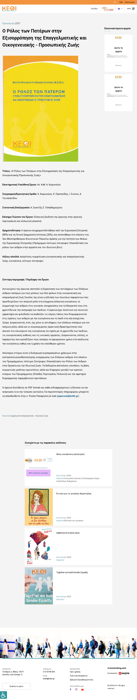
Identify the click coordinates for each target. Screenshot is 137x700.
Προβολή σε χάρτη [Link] (16, 686)
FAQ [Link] (121, 2)
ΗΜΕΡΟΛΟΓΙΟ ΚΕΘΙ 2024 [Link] (67, 533)
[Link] (115, 2)
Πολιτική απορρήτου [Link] (78, 676)
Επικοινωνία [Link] (130, 2)
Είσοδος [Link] (94, 9)
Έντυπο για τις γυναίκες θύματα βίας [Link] (74, 493)
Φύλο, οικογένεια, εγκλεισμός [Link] (70, 454)
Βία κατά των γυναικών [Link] (73, 520)
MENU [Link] (129, 8)
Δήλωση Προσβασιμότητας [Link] (81, 680)
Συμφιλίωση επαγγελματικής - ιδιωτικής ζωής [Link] (29, 416)
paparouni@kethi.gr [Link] (67, 396)
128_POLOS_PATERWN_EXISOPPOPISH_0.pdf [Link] (119, 53)
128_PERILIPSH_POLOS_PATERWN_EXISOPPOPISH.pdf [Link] (119, 92)
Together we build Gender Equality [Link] (72, 572)
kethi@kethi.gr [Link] (49, 679)
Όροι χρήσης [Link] (75, 672)
